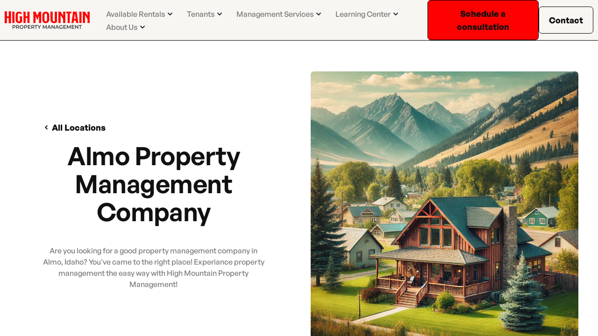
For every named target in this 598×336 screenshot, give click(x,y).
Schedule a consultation (483, 20)
